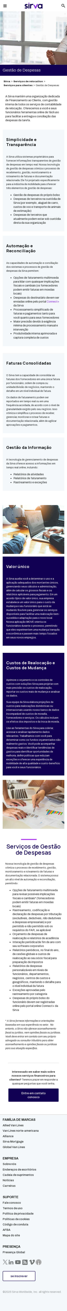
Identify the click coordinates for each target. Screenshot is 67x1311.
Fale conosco (12, 1202)
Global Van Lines (14, 1147)
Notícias (8, 1180)
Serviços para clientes (18, 85)
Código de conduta (15, 1224)
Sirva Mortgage (13, 1141)
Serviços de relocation (28, 81)
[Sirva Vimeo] (32, 1262)
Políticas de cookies (16, 1219)
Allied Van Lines (13, 1125)
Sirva (7, 81)
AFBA (6, 1229)
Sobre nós (9, 1164)
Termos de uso (13, 1208)
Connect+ (53, 301)
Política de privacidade (18, 1213)
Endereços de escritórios (19, 1169)
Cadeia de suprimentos (18, 1174)
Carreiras (9, 1185)
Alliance (8, 1136)
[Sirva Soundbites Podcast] (38, 1262)
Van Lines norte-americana (21, 1130)
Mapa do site (11, 1235)
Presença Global (14, 1252)
